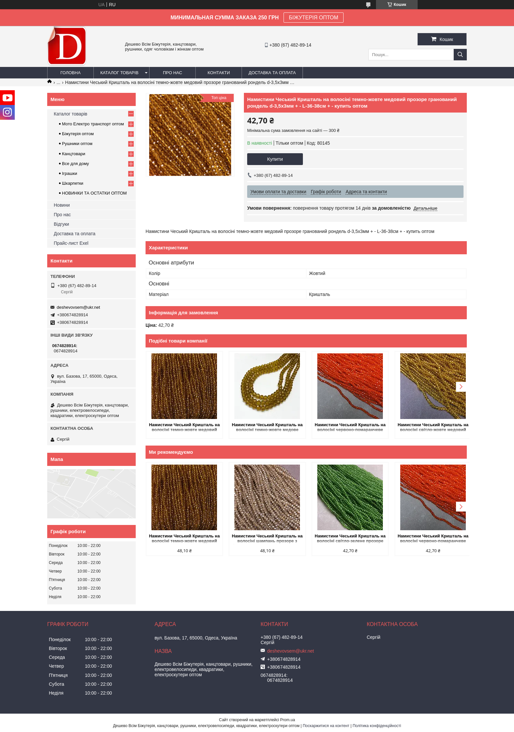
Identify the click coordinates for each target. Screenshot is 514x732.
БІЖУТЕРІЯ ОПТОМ (313, 17)
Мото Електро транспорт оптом (93, 123)
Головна (70, 72)
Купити (275, 159)
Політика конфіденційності (377, 725)
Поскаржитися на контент (326, 725)
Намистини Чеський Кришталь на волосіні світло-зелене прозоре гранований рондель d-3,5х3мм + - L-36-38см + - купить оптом (346, 538)
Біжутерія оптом (78, 133)
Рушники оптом (77, 143)
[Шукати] (460, 54)
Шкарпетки (72, 183)
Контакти (219, 72)
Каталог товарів (119, 72)
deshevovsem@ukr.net (78, 307)
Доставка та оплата (272, 72)
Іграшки (69, 173)
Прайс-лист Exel (71, 243)
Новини (62, 205)
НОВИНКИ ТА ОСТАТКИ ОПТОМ (94, 193)
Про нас (172, 72)
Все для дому (75, 163)
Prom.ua (287, 720)
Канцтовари (73, 153)
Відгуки (61, 224)
